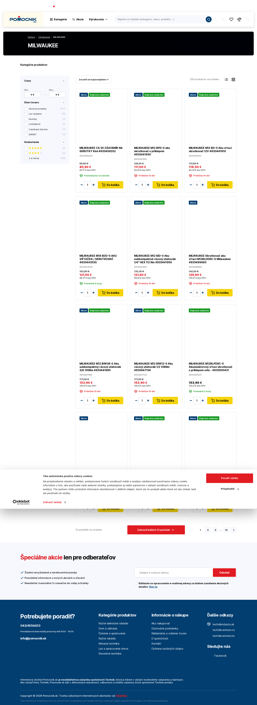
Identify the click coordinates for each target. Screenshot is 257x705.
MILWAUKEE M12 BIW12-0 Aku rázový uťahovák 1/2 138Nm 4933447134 (153, 367)
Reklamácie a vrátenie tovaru (169, 633)
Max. (51, 90)
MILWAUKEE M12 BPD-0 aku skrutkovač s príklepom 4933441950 (152, 151)
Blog (222, 6)
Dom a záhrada (108, 628)
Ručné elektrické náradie (113, 623)
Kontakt (249, 6)
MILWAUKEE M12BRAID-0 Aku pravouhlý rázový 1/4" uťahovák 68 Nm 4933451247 (209, 474)
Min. (26, 90)
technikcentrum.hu (221, 635)
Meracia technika (109, 643)
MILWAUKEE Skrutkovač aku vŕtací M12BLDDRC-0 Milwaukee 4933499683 (210, 259)
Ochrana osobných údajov (167, 648)
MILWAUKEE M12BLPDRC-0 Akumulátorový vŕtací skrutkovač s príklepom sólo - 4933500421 (210, 367)
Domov (31, 37)
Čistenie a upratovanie (112, 633)
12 (226, 529)
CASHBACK (47, 124)
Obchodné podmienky (164, 628)
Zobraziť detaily (52, 698)
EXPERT (47, 134)
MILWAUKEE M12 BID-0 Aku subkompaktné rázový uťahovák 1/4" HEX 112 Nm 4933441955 (155, 259)
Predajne (234, 6)
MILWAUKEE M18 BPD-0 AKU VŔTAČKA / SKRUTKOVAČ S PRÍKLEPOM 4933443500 (97, 474)
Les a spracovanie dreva (113, 648)
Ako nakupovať (160, 623)
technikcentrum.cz (221, 630)
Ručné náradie (107, 638)
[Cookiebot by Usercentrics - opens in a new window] (21, 698)
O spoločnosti (206, 6)
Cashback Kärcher (47, 129)
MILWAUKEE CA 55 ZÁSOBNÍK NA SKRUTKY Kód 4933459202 (101, 149)
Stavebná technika (110, 653)
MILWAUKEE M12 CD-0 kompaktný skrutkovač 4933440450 (149, 474)
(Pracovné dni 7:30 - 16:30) (90, 6)
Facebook (217, 655)
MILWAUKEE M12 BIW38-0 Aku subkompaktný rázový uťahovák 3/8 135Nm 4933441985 (100, 367)
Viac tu (153, 586)
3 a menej (47, 158)
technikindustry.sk (220, 624)
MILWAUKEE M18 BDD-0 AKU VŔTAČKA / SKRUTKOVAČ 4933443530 (98, 259)
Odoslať (224, 572)
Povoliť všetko (229, 674)
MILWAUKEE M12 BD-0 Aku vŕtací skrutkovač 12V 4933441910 (210, 149)
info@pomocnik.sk (33, 638)
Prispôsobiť (230, 685)
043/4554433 (65, 6)
